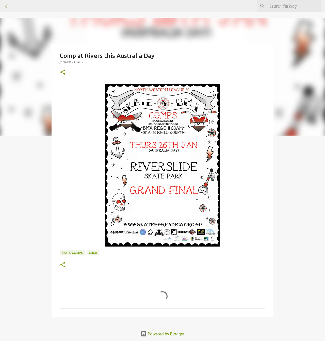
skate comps (72, 252)
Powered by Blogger (162, 334)
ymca (93, 252)
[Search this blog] (294, 6)
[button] (63, 72)
